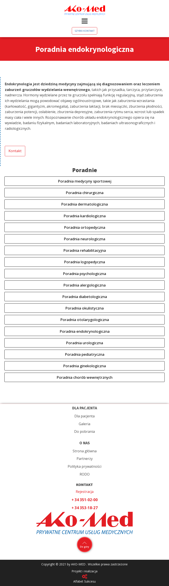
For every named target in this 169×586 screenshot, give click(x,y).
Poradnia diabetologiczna (84, 296)
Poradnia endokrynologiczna (85, 331)
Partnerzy (85, 458)
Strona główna (85, 451)
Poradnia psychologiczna (84, 273)
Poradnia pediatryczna (84, 354)
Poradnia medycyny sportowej (84, 181)
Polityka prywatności (84, 466)
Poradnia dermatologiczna (84, 204)
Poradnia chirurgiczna (85, 192)
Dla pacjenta (84, 416)
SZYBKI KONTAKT (85, 30)
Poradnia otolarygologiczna (84, 319)
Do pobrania (84, 431)
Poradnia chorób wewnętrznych (84, 377)
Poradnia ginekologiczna (84, 365)
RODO (85, 474)
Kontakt (15, 150)
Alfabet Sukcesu (84, 581)
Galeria (84, 423)
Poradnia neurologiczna (84, 238)
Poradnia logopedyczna (84, 261)
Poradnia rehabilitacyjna (84, 250)
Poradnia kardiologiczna (85, 215)
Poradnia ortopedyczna (84, 227)
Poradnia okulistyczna (84, 308)
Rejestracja (85, 491)
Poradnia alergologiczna (84, 285)
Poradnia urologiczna (84, 342)
